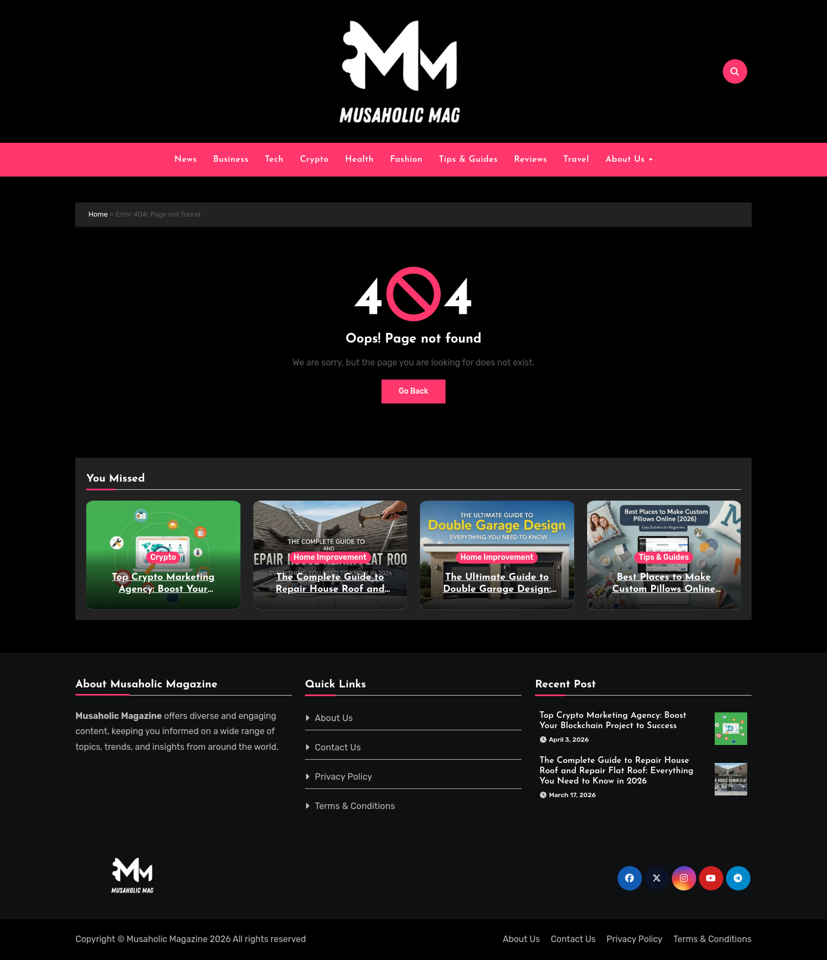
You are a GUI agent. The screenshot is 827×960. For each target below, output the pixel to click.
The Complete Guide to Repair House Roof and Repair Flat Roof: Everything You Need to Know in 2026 (616, 770)
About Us (627, 159)
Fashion (406, 159)
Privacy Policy (344, 777)
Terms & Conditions (355, 806)
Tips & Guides (468, 159)
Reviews (530, 159)
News (185, 159)
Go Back (414, 391)
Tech (274, 159)
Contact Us (338, 747)
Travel (576, 159)
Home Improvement (330, 557)
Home (98, 214)
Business (231, 159)
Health (359, 159)
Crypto (314, 159)
